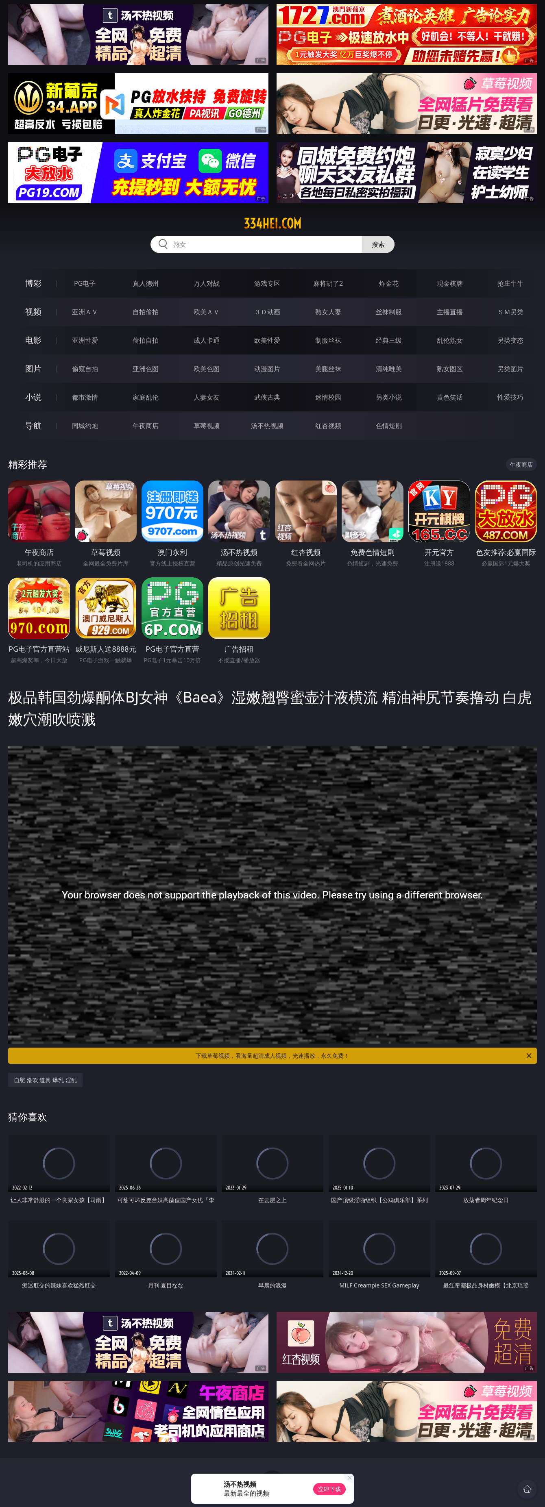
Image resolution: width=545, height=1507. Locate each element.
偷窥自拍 (85, 368)
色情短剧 (389, 425)
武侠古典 (267, 397)
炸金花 (389, 283)
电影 (33, 340)
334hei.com (272, 223)
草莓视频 (207, 425)
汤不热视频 (267, 425)
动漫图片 (267, 368)
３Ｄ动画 (267, 311)
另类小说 (389, 397)
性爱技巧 (510, 397)
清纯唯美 (389, 368)
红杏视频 (328, 425)
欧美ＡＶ (207, 311)
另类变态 (510, 340)
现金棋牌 (450, 283)
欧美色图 (207, 368)
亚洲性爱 (85, 340)
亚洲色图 (146, 368)
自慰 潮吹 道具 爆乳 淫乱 (45, 1080)
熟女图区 (450, 368)
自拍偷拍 (146, 311)
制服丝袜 (328, 340)
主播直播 (450, 311)
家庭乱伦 (146, 397)
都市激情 (85, 397)
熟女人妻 (328, 311)
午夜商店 (146, 425)
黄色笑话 (450, 397)
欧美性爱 (267, 340)
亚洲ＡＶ (85, 311)
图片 (33, 368)
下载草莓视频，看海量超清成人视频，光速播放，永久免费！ (364, 1056)
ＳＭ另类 (510, 311)
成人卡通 (207, 340)
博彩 (33, 283)
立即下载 (329, 1489)
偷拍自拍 (146, 340)
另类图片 (510, 368)
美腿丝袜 (328, 368)
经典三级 (389, 340)
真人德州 (146, 283)
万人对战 (207, 283)
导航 (33, 425)
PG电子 (85, 283)
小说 (33, 396)
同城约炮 (85, 425)
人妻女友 (207, 397)
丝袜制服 (389, 311)
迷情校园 (328, 397)
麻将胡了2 (328, 283)
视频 (33, 311)
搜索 (378, 244)
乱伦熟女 (450, 340)
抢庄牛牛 (510, 283)
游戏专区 (267, 283)
